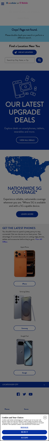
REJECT (24, 432)
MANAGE (24, 427)
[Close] (45, 417)
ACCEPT (24, 438)
